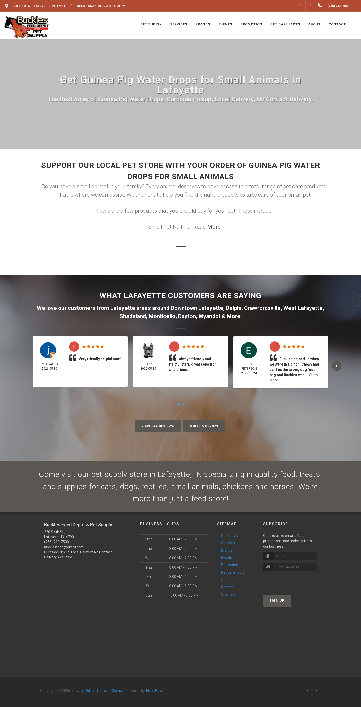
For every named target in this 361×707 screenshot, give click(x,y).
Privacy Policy (83, 691)
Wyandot (210, 316)
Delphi (233, 308)
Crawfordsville (262, 308)
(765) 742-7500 (56, 542)
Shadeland (133, 316)
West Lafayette (303, 308)
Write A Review (203, 426)
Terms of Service (110, 691)
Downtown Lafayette (197, 308)
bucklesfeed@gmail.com (64, 547)
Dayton (187, 316)
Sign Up (277, 600)
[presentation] (290, 581)
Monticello (162, 316)
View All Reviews (157, 426)
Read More (207, 227)
